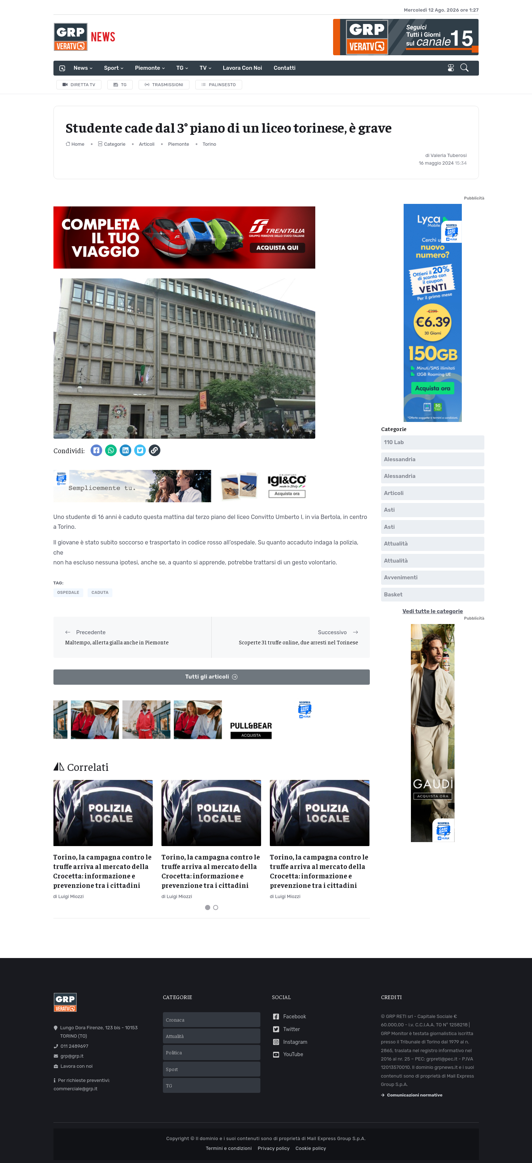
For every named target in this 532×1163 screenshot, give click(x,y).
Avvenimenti (400, 577)
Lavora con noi (242, 68)
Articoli (147, 144)
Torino (209, 144)
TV (203, 68)
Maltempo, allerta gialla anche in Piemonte (117, 642)
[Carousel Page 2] (215, 907)
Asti (389, 510)
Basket (393, 594)
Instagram (290, 1042)
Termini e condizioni (229, 1148)
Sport (111, 68)
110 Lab (394, 442)
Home (75, 144)
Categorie (111, 144)
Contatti (285, 68)
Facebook (289, 1016)
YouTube (287, 1054)
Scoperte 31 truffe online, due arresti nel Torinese (298, 642)
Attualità (396, 543)
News (81, 68)
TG (179, 68)
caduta (100, 592)
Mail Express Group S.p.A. (336, 1138)
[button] (465, 68)
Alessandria (400, 459)
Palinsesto (218, 84)
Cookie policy (311, 1148)
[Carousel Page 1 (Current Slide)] (207, 907)
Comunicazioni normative (412, 1095)
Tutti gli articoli (211, 676)
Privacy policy (274, 1148)
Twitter (286, 1029)
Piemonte (147, 68)
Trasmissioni (164, 84)
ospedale (68, 592)
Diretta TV (79, 84)
